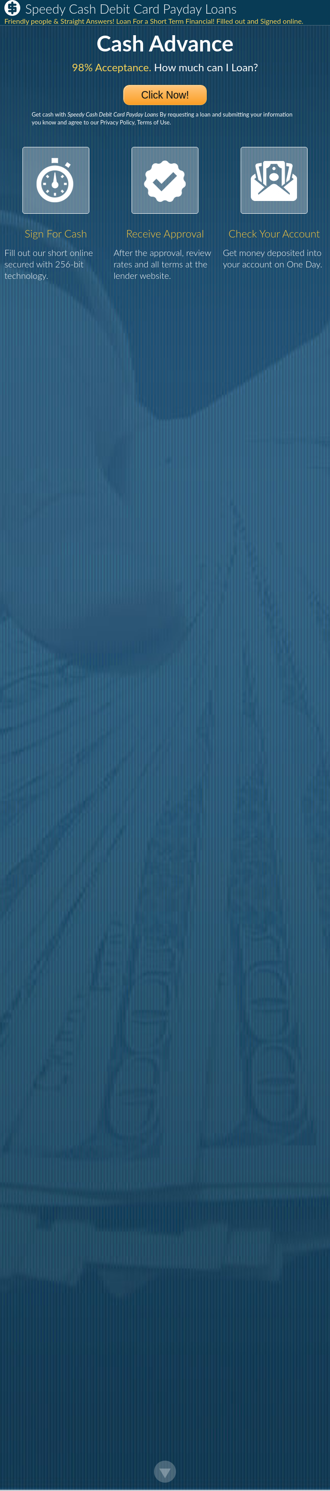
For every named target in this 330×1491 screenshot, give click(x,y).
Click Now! (165, 95)
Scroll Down (165, 1472)
